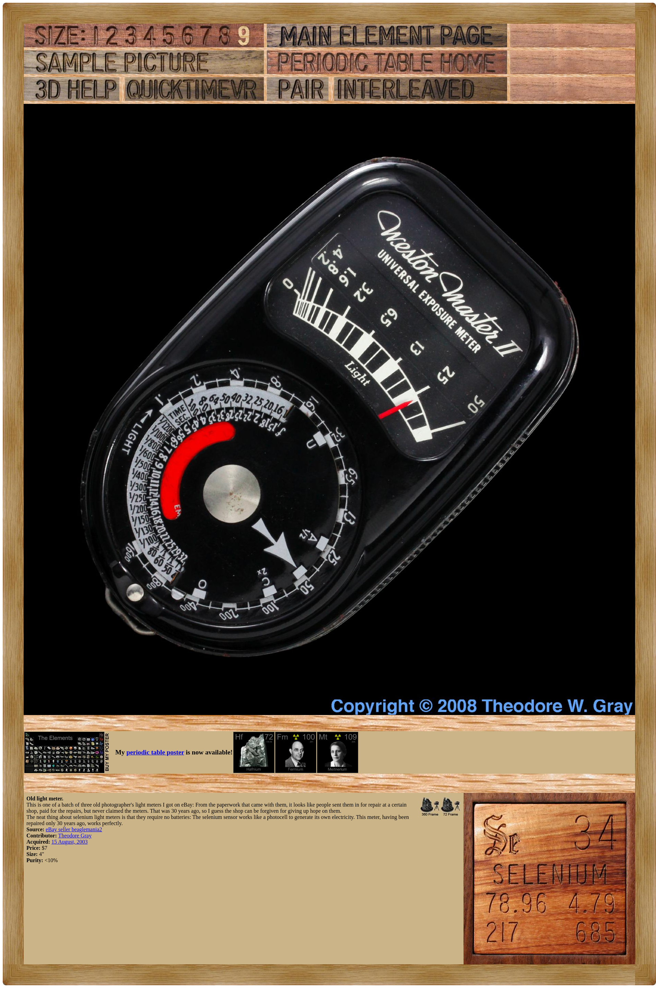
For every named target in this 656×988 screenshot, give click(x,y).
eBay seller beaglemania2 (74, 829)
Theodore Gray (75, 835)
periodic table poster (155, 752)
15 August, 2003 (69, 842)
